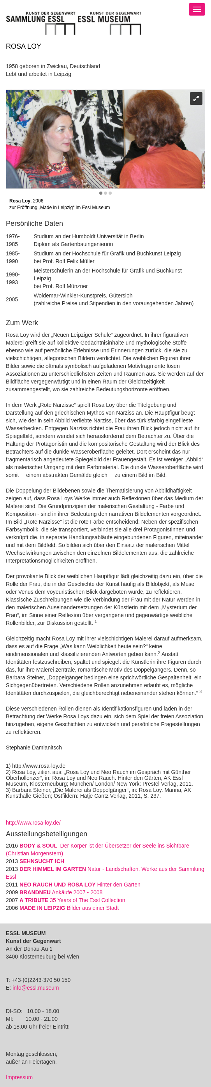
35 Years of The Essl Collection (72, 900)
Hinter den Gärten (80, 884)
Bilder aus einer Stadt (69, 908)
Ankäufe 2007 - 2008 (60, 892)
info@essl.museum (35, 988)
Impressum (19, 1077)
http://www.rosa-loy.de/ (33, 823)
